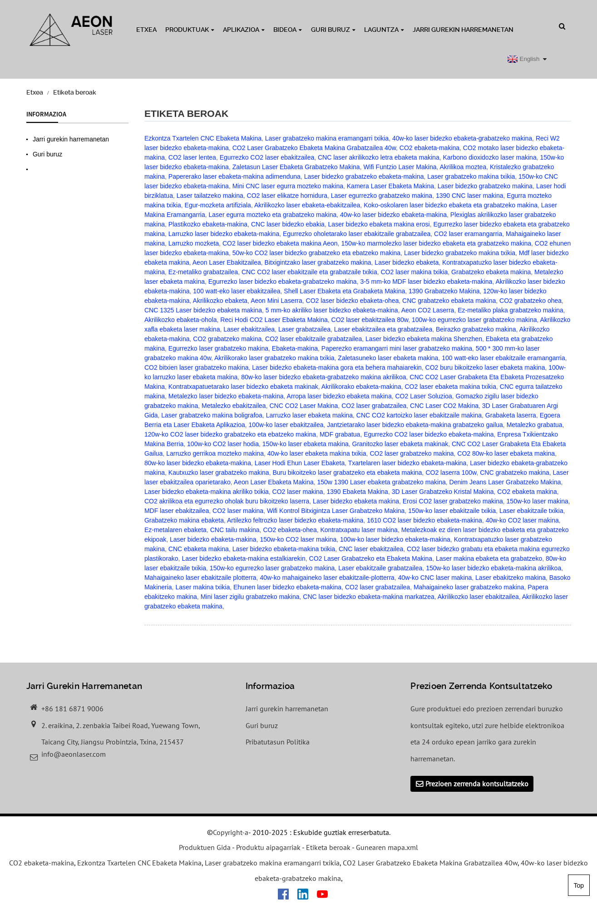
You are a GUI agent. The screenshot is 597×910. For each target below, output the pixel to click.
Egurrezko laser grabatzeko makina (218, 348)
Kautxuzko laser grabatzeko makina (218, 472)
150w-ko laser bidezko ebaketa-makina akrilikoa (493, 568)
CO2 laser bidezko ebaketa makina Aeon (280, 243)
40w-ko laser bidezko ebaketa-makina (393, 214)
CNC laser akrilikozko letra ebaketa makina (378, 157)
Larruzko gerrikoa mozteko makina (215, 453)
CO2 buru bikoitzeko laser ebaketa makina (485, 367)
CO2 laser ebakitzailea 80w (370, 319)
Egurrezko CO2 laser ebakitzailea (267, 157)
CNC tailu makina (235, 529)
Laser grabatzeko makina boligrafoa (211, 415)
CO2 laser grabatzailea (373, 405)
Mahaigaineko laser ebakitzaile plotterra (200, 577)
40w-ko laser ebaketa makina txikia (316, 453)
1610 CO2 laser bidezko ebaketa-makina (424, 520)
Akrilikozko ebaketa (220, 300)
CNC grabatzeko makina (514, 472)
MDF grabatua (340, 434)
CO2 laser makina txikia (414, 272)
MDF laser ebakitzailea (176, 510)
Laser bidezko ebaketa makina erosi (379, 224)
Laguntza (384, 29)
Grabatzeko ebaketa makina (491, 272)
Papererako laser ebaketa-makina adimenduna (234, 176)
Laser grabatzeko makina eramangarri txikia (327, 138)
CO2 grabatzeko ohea (530, 300)
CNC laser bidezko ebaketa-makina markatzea (368, 596)
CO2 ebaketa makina (527, 491)
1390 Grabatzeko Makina (444, 291)
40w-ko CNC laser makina (435, 577)
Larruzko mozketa (193, 243)
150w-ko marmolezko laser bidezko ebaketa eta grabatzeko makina (436, 243)
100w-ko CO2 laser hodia (223, 443)
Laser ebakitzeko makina (510, 577)
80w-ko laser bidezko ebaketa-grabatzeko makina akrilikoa (323, 377)
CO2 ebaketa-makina (429, 147)
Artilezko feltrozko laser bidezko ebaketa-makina (295, 520)
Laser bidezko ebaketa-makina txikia (283, 549)
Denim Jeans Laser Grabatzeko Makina (505, 482)
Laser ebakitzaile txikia (531, 510)
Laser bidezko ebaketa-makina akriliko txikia (206, 491)
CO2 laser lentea (192, 157)
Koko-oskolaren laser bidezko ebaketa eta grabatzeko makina (451, 205)
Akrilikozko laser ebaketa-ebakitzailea (307, 205)
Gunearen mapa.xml (387, 847)
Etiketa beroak (74, 92)
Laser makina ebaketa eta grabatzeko (489, 558)
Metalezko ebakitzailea (234, 405)
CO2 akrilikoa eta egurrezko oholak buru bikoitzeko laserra (226, 501)
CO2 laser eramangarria (468, 233)
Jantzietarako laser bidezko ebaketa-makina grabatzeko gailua (415, 424)
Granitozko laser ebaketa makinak (400, 443)
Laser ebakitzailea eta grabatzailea (383, 329)
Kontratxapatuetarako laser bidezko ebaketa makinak (243, 386)
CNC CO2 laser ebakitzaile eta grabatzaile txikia (309, 272)
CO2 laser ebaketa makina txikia (450, 386)
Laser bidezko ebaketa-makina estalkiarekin (243, 558)
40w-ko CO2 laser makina (522, 520)
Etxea (146, 29)
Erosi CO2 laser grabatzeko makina (453, 501)
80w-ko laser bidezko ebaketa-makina (197, 463)
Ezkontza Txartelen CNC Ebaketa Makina (202, 138)
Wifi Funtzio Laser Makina (399, 167)
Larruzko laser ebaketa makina (309, 415)
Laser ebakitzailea (249, 329)
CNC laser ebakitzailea (371, 549)
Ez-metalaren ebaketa (175, 529)
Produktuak (189, 29)
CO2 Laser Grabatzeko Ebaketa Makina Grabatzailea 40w (314, 147)
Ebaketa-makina (295, 348)
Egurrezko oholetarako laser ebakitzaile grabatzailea (356, 233)
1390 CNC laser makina (469, 195)
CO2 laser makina (297, 491)
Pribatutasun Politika (278, 741)
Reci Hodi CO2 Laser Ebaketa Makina (274, 319)
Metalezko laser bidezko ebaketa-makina (226, 396)
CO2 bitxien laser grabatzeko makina (196, 367)
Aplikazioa (244, 29)
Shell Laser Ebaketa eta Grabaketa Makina (344, 291)
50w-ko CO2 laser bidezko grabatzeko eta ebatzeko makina (316, 252)
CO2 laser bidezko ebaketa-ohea (352, 300)
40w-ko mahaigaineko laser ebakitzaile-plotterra (327, 577)
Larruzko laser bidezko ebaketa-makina (223, 233)
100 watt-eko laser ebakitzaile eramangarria (503, 358)
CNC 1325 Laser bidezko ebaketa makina (203, 310)
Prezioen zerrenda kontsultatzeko (476, 783)
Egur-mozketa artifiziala (218, 205)
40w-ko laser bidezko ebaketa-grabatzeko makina (462, 138)
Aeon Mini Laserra (276, 300)
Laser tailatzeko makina (210, 195)
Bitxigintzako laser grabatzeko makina (318, 262)
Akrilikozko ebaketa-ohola (180, 319)
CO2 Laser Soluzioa (423, 396)
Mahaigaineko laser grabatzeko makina (469, 587)
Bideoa (287, 29)
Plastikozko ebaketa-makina (207, 224)
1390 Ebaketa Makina (357, 491)
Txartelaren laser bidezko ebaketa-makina (407, 463)
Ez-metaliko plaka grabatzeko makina (510, 310)
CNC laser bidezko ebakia (288, 224)
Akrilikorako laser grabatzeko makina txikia (274, 358)
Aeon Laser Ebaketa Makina (274, 482)
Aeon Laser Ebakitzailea (226, 262)
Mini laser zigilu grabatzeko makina (250, 596)
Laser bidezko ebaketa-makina (213, 539)
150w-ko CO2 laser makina (298, 539)
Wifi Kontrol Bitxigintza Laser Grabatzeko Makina (336, 510)
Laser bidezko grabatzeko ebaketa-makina (364, 176)
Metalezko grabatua (534, 424)
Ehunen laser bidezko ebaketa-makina (287, 587)
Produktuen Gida (205, 847)
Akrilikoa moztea (462, 167)
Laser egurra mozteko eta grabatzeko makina (273, 214)
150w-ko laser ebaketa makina (305, 443)
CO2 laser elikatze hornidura (287, 195)
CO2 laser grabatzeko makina (412, 453)
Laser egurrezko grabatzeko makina (381, 195)
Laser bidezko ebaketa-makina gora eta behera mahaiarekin (337, 367)
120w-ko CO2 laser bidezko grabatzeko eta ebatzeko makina (230, 434)
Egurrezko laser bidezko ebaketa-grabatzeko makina (282, 281)
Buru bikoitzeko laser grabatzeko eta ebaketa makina (347, 472)
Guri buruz (333, 29)
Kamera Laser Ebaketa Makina (390, 186)
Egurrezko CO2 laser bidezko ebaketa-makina (428, 434)
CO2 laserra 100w (450, 472)
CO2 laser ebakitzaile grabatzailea (313, 338)
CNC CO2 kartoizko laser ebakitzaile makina (419, 415)
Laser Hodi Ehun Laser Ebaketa (300, 463)
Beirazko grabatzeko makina (476, 329)
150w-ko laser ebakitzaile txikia (452, 510)
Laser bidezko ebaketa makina (356, 501)
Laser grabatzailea (304, 329)
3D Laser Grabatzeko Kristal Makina (443, 491)
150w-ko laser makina (537, 501)
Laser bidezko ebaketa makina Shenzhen (423, 338)
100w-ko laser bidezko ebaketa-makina (395, 539)
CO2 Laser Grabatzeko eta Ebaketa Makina (371, 558)
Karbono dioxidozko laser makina (489, 157)
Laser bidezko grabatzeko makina (485, 186)
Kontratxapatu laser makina (358, 529)
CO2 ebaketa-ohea (289, 529)
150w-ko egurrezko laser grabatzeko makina (272, 568)
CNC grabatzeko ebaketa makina (449, 300)
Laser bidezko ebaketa (407, 262)
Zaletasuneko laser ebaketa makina (388, 358)
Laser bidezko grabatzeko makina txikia (459, 252)
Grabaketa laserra (510, 415)
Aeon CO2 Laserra (427, 310)
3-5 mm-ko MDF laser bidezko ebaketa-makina (426, 281)
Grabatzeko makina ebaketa (184, 520)
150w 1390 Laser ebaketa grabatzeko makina (381, 482)
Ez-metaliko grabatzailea (203, 272)
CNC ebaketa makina (198, 549)
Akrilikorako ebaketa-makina (361, 386)
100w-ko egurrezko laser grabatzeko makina (474, 319)
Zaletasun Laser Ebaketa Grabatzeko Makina (296, 167)
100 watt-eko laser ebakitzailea (236, 291)
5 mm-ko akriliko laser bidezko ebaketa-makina (332, 310)
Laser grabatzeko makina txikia (471, 176)
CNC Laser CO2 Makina (444, 405)
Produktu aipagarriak (268, 847)
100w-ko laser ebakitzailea (286, 424)
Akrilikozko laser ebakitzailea (478, 596)
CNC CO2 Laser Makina (303, 405)
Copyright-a (230, 832)
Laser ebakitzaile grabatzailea (380, 568)
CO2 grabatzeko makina (227, 338)
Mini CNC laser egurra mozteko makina (287, 186)
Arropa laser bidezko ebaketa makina (339, 396)
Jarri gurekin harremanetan (463, 29)
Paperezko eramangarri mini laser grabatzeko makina (396, 348)
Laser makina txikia (202, 587)
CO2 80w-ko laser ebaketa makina (506, 453)
